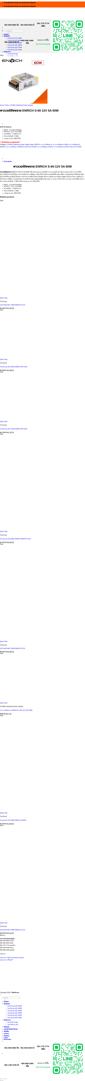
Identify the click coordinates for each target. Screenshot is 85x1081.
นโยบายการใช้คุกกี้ (6, 960)
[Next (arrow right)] (2, 1080)
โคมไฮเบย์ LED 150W (14, 47)
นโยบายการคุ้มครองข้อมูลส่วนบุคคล (12, 957)
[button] (7, 1039)
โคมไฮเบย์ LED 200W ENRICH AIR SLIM (13, 367)
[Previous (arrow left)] (0, 1080)
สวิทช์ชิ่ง (6, 1031)
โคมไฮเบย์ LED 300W (14, 1008)
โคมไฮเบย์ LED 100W (14, 50)
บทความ (6, 1033)
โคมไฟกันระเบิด (12, 1024)
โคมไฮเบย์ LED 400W (14, 38)
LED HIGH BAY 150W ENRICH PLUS (12, 305)
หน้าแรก (6, 34)
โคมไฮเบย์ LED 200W (14, 45)
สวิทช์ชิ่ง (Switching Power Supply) (21, 105)
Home (2, 105)
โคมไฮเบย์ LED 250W (14, 1010)
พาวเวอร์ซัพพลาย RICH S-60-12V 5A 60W (67, 147)
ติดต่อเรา (6, 1036)
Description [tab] (8, 161)
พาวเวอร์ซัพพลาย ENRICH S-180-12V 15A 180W (16, 710)
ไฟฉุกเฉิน (6, 1027)
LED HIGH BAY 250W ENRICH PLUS (12, 648)
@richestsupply (43, 44)
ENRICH (37, 144)
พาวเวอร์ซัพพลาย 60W (60, 144)
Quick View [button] (3, 298)
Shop (7, 105)
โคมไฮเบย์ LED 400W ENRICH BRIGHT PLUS (15, 539)
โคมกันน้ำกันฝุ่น (12, 54)
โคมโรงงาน (7, 52)
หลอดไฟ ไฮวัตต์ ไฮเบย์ (10, 1029)
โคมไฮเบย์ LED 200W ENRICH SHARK (13, 820)
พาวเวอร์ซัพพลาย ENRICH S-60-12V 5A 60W (21, 147)
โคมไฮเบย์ (7, 36)
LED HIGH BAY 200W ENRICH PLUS (12, 930)
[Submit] (8, 33)
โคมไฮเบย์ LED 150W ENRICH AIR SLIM (13, 429)
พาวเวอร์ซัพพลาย (46, 144)
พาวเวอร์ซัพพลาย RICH (45, 147)
